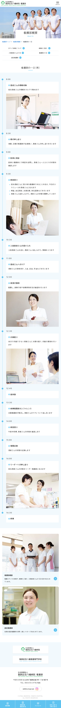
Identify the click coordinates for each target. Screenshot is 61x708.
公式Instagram (30, 689)
